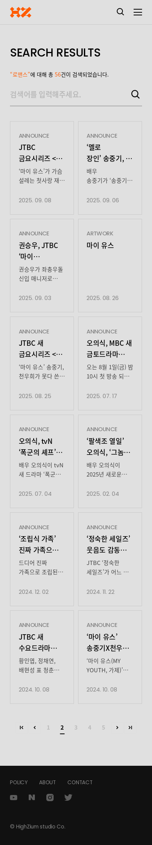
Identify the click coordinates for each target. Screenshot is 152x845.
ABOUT (47, 782)
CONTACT (79, 782)
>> (130, 727)
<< (22, 727)
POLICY (18, 782)
